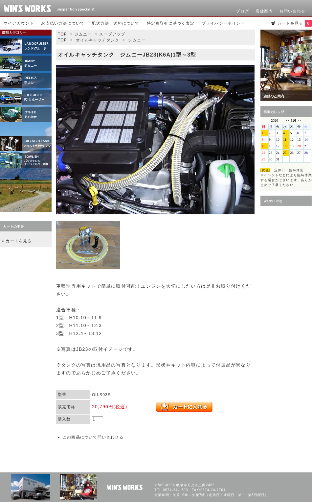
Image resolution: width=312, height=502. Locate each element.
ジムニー (83, 34)
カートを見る (294, 23)
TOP (62, 34)
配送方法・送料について (115, 23)
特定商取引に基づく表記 (170, 23)
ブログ (242, 11)
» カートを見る (17, 241)
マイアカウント (19, 23)
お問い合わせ (292, 11)
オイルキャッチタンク (97, 40)
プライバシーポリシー (223, 23)
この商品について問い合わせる (93, 437)
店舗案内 (264, 11)
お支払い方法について (62, 23)
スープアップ (112, 34)
